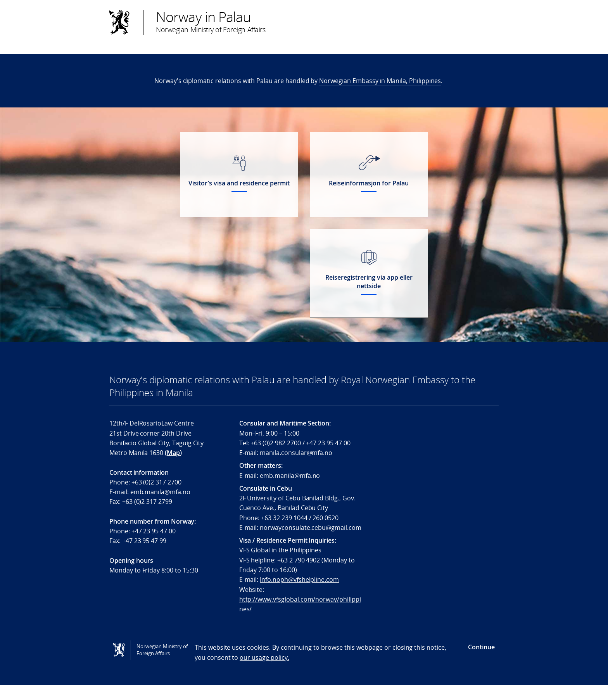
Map (173, 452)
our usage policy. (264, 657)
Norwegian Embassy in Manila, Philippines (380, 80)
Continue (481, 647)
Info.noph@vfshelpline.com (299, 579)
